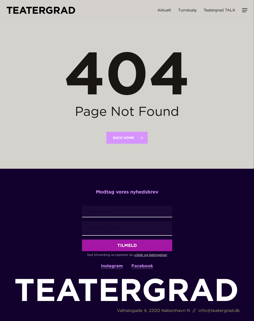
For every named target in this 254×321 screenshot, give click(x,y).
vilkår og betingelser (150, 255)
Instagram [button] (112, 265)
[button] (244, 10)
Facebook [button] (142, 265)
